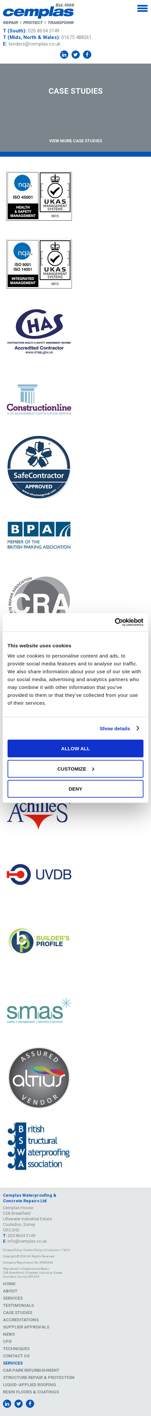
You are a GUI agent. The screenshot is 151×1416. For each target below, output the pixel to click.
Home (9, 1283)
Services (13, 1298)
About (10, 1290)
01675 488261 (76, 37)
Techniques (16, 1348)
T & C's (66, 1250)
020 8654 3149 (43, 31)
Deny (75, 789)
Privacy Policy (12, 1250)
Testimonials (18, 1305)
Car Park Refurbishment (31, 1370)
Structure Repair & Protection (39, 1377)
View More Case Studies (75, 140)
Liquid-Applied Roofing (29, 1384)
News (9, 1334)
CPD (7, 1341)
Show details (115, 728)
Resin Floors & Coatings (31, 1391)
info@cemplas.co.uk (27, 1241)
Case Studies (17, 1312)
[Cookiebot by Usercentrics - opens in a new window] (114, 622)
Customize (75, 768)
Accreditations (21, 1319)
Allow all (75, 748)
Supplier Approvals (26, 1327)
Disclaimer (52, 1250)
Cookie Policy (33, 1250)
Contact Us (16, 1355)
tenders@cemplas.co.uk (34, 44)
